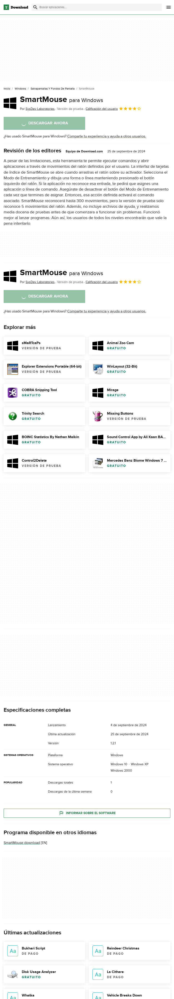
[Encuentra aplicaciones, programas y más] (97, 7)
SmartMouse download (22, 843)
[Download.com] (16, 7)
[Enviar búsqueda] (35, 7)
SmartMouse (61, 99)
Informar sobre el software (87, 813)
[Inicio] (7, 89)
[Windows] (20, 89)
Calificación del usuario (113, 108)
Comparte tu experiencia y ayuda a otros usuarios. (106, 136)
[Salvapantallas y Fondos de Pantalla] (53, 89)
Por (37, 109)
